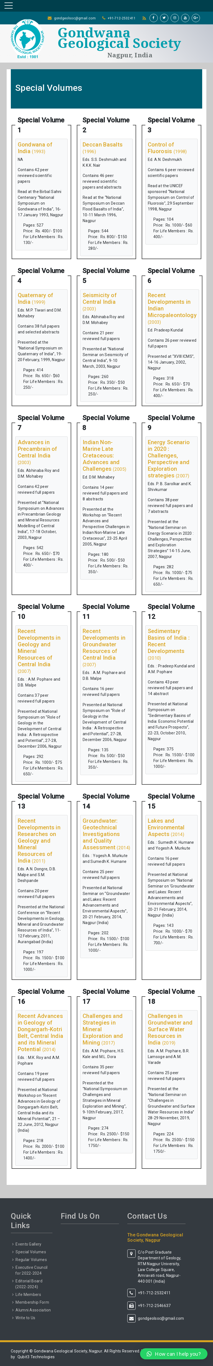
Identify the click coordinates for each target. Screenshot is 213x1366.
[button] (173, 1353)
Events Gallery (28, 1244)
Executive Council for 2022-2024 (31, 1270)
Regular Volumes (31, 1259)
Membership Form (32, 1302)
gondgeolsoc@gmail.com (75, 18)
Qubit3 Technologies (36, 1357)
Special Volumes (31, 1252)
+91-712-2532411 (122, 18)
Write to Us (25, 1318)
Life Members (28, 1294)
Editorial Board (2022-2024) (28, 1284)
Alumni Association (33, 1310)
